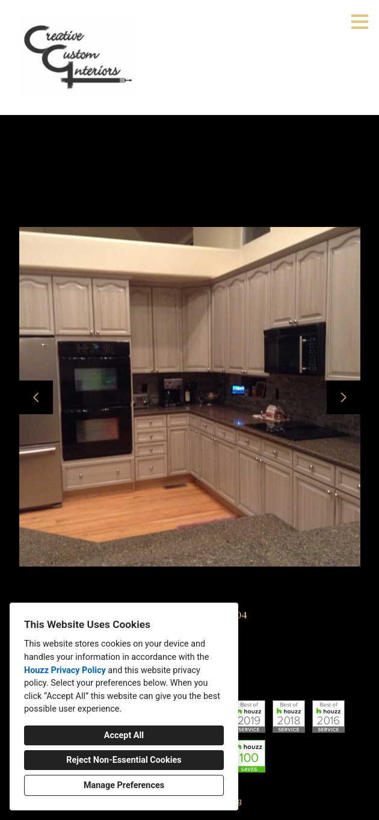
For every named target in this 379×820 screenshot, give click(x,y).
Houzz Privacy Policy (65, 670)
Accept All (124, 735)
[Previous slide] (36, 397)
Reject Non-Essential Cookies (123, 760)
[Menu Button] (360, 22)
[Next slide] (343, 397)
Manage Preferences (124, 785)
